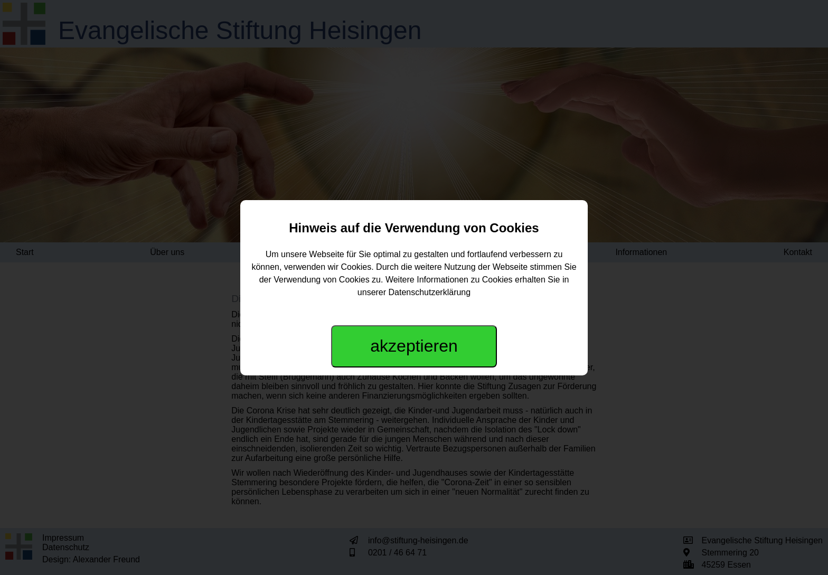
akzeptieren (413, 345)
